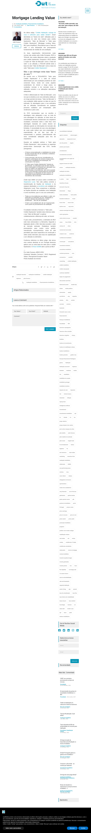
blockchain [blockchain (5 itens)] (62, 191)
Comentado (70, 672)
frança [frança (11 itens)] (73, 335)
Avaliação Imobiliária (21, 23)
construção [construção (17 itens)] (62, 241)
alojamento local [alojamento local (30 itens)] (71, 139)
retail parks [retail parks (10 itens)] (62, 550)
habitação (48, 184)
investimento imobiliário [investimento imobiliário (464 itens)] (66, 413)
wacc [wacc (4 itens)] (65, 612)
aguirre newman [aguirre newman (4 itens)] (64, 135)
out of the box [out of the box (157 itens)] (72, 491)
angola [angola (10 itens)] (71, 143)
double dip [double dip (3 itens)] (74, 284)
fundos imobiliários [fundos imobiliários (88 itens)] (64, 351)
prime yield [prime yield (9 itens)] (71, 519)
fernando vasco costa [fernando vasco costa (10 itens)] (65, 312)
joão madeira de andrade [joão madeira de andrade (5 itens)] (66, 437)
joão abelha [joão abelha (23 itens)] (62, 433)
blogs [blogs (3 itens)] (69, 191)
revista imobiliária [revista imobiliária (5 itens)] (64, 554)
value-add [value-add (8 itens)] (62, 608)
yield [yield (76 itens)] (70, 612)
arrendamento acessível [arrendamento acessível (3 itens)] (66, 154)
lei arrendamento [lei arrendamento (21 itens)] (64, 444)
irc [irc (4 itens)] (60, 417)
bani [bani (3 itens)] (67, 179)
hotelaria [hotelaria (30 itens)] (68, 370)
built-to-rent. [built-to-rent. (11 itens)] (63, 206)
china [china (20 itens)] (69, 226)
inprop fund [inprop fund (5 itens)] (62, 401)
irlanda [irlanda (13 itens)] (65, 417)
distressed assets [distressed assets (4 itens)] (64, 284)
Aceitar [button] (83, 828)
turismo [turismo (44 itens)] (70, 604)
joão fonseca (27, 278)
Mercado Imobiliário (65, 707)
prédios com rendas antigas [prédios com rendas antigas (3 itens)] (67, 530)
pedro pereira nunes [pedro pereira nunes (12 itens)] (65, 499)
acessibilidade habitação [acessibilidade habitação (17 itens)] (66, 131)
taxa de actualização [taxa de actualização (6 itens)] (65, 593)
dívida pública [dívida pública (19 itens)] (69, 288)
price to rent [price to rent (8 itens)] (73, 515)
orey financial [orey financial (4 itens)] (63, 491)
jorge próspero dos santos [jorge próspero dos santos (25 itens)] (66, 425)
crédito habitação (47, 274)
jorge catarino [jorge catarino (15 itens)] (63, 421)
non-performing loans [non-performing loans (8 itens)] (65, 468)
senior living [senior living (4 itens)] (63, 589)
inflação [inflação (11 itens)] (69, 397)
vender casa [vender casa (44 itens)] (70, 608)
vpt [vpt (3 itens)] (60, 612)
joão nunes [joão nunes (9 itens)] (62, 440)
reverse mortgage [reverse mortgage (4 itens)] (72, 550)
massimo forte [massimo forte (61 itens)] (71, 456)
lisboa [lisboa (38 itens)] (72, 444)
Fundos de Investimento (66, 790)
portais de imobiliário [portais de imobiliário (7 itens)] (65, 503)
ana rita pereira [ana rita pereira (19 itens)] (63, 143)
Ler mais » (61, 49)
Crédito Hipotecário (41, 68)
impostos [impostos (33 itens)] (72, 390)
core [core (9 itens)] (73, 253)
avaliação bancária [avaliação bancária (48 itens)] (70, 167)
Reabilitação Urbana (66, 731)
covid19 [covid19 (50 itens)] (70, 257)
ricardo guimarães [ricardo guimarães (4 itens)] (64, 561)
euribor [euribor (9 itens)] (73, 300)
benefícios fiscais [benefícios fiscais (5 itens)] (64, 183)
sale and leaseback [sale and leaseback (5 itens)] (64, 581)
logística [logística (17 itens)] (62, 448)
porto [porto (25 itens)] (74, 503)
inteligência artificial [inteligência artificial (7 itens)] (65, 405)
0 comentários (18, 27)
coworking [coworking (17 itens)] (62, 261)
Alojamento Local (29, 182)
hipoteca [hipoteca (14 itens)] (74, 366)
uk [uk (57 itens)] (75, 604)
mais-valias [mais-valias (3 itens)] (72, 452)
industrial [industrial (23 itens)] (62, 397)
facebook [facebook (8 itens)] (62, 308)
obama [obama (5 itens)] (70, 476)
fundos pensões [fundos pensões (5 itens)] (64, 355)
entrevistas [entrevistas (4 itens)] (62, 292)
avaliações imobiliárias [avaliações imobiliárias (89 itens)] (65, 175)
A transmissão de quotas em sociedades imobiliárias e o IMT (68, 692)
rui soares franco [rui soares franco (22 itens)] (64, 573)
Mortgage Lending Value (33, 18)
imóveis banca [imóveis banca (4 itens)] (67, 394)
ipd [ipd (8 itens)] (75, 413)
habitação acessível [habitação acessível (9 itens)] (65, 366)
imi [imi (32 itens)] (60, 374)
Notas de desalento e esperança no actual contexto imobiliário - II (68, 786)
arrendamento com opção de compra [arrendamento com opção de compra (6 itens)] (67, 159)
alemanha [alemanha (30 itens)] (62, 139)
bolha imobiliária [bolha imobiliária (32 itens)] (64, 194)
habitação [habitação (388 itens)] (67, 362)
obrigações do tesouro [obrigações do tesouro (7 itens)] (65, 479)
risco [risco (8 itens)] (75, 565)
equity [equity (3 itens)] (69, 292)
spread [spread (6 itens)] (75, 589)
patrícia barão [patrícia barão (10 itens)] (71, 495)
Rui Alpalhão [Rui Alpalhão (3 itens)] (63, 569)
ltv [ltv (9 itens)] (67, 448)
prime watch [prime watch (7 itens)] (63, 519)
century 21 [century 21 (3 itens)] (62, 226)
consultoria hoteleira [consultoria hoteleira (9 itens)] (65, 245)
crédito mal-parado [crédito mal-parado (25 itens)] (64, 269)
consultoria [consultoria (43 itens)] (71, 241)
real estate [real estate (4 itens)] (62, 538)
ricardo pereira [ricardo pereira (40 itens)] (63, 565)
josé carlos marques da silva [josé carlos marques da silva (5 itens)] (67, 429)
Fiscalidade (63, 684)
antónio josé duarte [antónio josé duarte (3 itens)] (64, 147)
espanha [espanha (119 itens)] (74, 296)
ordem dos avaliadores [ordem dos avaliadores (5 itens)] (65, 487)
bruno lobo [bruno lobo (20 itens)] (62, 202)
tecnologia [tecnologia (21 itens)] (62, 604)
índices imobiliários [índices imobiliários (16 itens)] (64, 616)
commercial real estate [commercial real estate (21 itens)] (65, 230)
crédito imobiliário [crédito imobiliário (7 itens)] (64, 265)
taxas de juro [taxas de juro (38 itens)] (63, 601)
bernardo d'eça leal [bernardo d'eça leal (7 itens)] (64, 187)
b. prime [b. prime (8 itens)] (62, 179)
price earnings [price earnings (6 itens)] (63, 511)
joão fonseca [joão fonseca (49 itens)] (71, 433)
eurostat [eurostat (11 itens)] (62, 304)
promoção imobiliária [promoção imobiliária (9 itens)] (65, 522)
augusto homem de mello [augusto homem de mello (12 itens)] (66, 163)
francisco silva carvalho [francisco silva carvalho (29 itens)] (66, 331)
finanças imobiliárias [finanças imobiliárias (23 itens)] (65, 319)
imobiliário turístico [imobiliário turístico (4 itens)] (64, 386)
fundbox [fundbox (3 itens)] (62, 339)
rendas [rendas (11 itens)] (61, 542)
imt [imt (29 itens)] (60, 394)
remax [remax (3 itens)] (73, 538)
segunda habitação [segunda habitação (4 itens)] (64, 585)
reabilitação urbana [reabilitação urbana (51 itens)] (64, 534)
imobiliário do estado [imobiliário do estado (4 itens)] (65, 378)
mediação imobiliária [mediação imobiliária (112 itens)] (65, 460)
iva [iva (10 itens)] (74, 417)
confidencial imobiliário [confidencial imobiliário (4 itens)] (65, 237)
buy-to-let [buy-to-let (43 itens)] (71, 206)
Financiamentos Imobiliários (36, 23)
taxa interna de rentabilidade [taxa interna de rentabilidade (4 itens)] (67, 597)
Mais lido (62, 672)
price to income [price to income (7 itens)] (63, 515)
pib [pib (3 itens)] (73, 499)
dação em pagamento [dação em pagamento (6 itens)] (65, 276)
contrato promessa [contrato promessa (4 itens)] (64, 253)
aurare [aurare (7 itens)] (61, 167)
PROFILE (16, 46)
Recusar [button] (72, 828)
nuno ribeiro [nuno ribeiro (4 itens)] (63, 476)
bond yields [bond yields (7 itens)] (74, 194)
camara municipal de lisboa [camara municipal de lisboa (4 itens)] (66, 210)
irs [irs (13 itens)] (70, 417)
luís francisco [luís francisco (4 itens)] (63, 452)
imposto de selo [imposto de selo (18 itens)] (64, 390)
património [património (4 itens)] (62, 495)
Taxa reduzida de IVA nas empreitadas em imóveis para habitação (68, 726)
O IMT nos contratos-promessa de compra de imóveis (67, 680)
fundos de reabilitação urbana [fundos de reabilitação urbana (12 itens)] (67, 347)
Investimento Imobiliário (66, 767)
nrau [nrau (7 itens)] (67, 472)
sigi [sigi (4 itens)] (69, 589)
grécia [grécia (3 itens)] (61, 362)
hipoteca (18, 278)
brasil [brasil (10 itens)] (73, 198)
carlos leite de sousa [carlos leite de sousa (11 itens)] (65, 218)
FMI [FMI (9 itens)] (69, 323)
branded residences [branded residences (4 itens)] (65, 198)
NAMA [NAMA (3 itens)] (69, 464)
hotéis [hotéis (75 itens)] (75, 370)
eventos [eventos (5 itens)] (68, 304)
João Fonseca (31, 25)
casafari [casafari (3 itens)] (75, 218)
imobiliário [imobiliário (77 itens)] (66, 374)
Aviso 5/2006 (37, 246)
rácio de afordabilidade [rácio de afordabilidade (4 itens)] (65, 577)
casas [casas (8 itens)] (61, 222)
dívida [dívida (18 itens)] (61, 288)
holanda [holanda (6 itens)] (62, 370)
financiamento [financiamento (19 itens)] (63, 315)
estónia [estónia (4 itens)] (61, 300)
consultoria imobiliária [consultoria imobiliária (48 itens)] (65, 249)
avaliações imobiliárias (34, 274)
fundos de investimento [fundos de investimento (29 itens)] (66, 343)
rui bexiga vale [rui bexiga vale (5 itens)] (72, 569)
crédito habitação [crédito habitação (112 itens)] (72, 261)
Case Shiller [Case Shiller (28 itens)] (68, 222)
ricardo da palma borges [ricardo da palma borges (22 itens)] (66, 558)
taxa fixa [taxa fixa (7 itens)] (75, 593)
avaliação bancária (21, 274)
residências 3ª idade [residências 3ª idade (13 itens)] (71, 542)
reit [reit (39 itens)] (68, 538)
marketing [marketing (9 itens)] (62, 456)
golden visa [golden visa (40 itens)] (73, 355)
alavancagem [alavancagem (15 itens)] (73, 135)
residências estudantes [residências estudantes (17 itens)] (65, 546)
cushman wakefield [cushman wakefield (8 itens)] (64, 273)
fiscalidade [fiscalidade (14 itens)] (62, 323)
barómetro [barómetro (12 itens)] (74, 179)
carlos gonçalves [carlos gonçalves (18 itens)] (64, 214)
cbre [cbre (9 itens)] (75, 222)
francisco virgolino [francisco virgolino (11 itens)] (64, 335)
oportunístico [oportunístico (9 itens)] (63, 483)
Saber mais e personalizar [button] (13, 828)
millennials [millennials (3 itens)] (62, 464)
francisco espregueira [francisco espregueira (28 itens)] (65, 327)
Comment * (34, 320)
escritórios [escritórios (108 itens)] (62, 296)
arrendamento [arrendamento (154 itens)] (63, 150)
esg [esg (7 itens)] (69, 296)
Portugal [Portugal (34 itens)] (62, 507)
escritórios (41, 186)
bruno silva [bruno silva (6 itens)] (71, 202)
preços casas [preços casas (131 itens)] (70, 507)
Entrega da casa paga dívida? (68, 774)
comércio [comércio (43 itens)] (71, 233)
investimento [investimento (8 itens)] (63, 409)
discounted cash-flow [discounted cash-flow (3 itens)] (65, 280)
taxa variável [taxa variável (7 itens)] (72, 601)
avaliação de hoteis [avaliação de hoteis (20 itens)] (64, 171)
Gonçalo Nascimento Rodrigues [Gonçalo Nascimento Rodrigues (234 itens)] (68, 358)
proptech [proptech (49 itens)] (62, 526)
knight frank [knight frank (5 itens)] (71, 440)
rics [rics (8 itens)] (71, 565)
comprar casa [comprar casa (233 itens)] (63, 233)
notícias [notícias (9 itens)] (62, 472)
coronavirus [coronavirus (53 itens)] (63, 257)
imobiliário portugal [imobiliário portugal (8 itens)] (64, 382)
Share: (14, 267)
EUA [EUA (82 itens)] (67, 300)
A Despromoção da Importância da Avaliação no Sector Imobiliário (68, 741)
